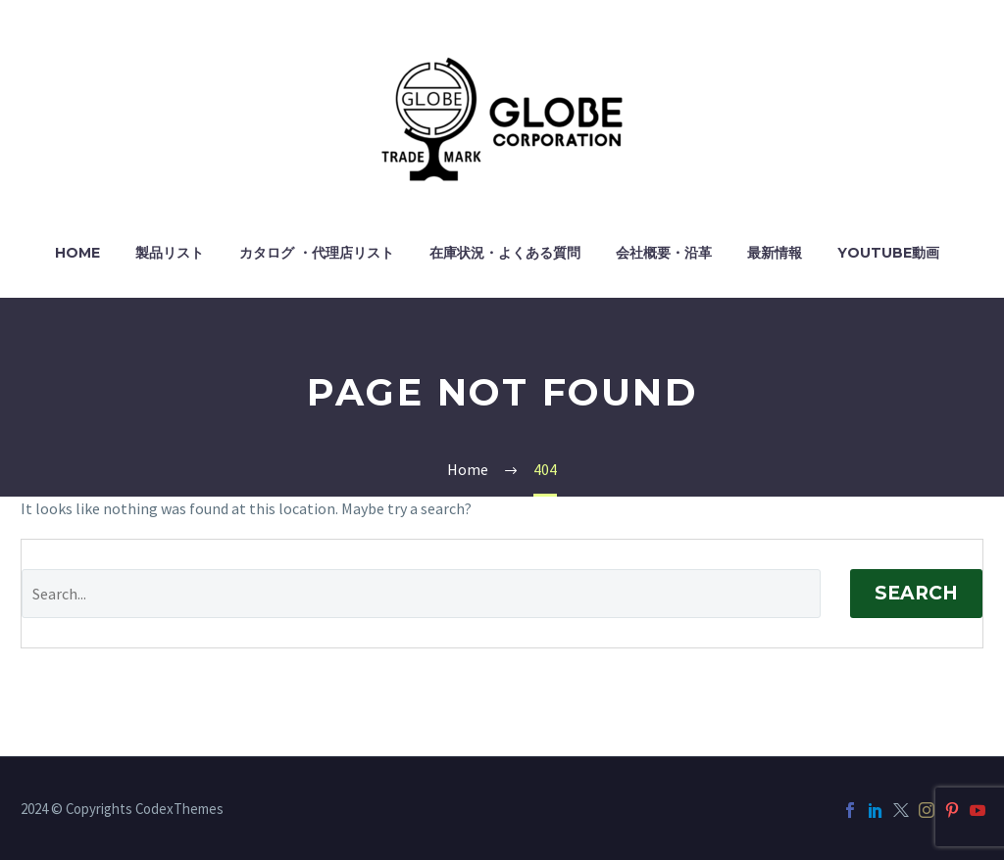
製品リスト (169, 253)
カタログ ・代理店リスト (316, 253)
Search (916, 593)
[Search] (421, 593)
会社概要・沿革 (664, 253)
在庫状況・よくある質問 (504, 253)
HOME (77, 253)
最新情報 (774, 253)
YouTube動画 (888, 253)
